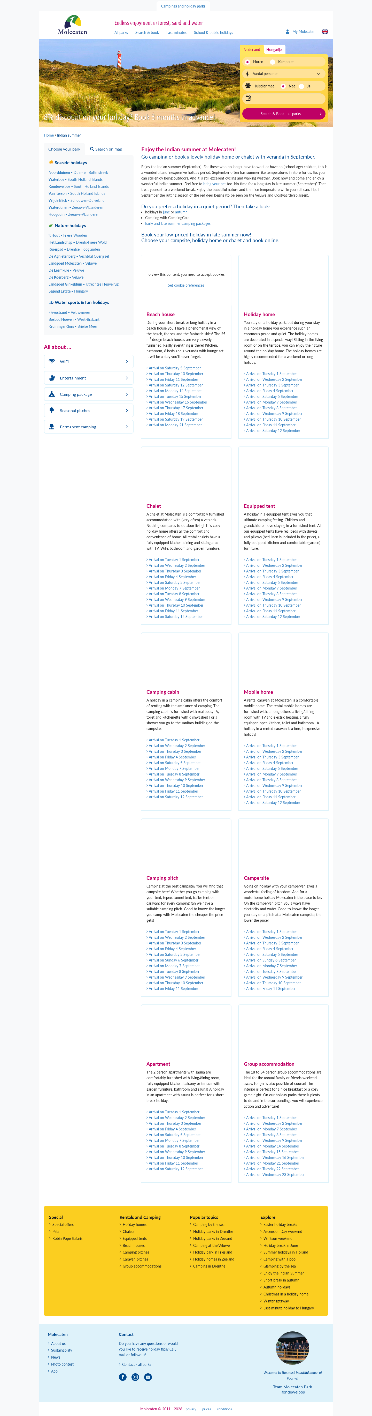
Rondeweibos (79, 186)
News (55, 1357)
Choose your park (64, 148)
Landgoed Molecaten (73, 263)
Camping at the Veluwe (211, 1245)
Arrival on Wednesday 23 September (274, 1174)
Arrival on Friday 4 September (268, 391)
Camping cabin (162, 692)
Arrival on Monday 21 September (174, 425)
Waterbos (76, 179)
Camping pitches (136, 1252)
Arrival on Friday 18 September (172, 413)
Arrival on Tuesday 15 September (174, 396)
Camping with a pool (280, 1259)
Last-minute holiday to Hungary (289, 1308)
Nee (292, 86)
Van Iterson (77, 193)
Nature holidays (67, 225)
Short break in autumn (281, 1280)
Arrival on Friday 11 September (172, 379)
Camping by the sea (208, 1224)
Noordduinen (78, 172)
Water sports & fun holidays (79, 302)
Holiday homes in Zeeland (213, 1259)
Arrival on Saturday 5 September (173, 368)
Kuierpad (74, 249)
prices (206, 1409)
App (54, 1371)
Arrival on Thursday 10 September (174, 373)
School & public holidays (213, 32)
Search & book (147, 32)
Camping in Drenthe (209, 1266)
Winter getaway (276, 1301)
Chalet (153, 506)
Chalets (128, 1231)
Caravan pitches (135, 1259)
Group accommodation (269, 1064)
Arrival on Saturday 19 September (174, 419)
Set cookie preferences (186, 285)
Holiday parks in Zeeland (212, 1238)
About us (58, 1343)
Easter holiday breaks (280, 1224)
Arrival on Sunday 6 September (172, 960)
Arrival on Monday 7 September (270, 402)
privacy (191, 1409)
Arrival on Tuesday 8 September (270, 408)
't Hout (68, 235)
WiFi (58, 361)
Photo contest (62, 1364)
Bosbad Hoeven (74, 319)
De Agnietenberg (79, 256)
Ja (309, 86)
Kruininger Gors (73, 326)
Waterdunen (76, 207)
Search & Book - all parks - (282, 113)
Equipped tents (135, 1238)
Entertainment (66, 378)
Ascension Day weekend (283, 1231)
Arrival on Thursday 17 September (174, 408)
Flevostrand (69, 312)
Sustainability (61, 1350)
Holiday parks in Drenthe (213, 1231)
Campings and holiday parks (183, 6)
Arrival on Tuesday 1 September (270, 373)
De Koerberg (66, 277)
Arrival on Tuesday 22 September (271, 1169)
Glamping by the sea (280, 1266)
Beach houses (134, 1245)
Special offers (63, 1224)
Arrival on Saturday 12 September (174, 385)
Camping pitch (162, 878)
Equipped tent (259, 506)
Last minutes (176, 32)
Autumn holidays (277, 1287)
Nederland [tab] (252, 49)
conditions (224, 1409)
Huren (258, 61)
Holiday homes (134, 1224)
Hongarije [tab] (274, 49)
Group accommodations (142, 1266)
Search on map (106, 148)
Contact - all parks (136, 1364)
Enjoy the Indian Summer (284, 1273)
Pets (55, 1231)
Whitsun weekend (278, 1238)
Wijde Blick (77, 200)
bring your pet (214, 184)
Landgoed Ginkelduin (84, 284)
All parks (121, 32)
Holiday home (259, 314)
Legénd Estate (68, 291)
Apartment (158, 1064)
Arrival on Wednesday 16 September (176, 402)
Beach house (160, 314)
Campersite (256, 878)
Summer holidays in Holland (286, 1252)
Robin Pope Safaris (67, 1238)
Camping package (69, 394)
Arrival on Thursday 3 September (271, 385)
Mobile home (258, 692)
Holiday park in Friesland (212, 1252)
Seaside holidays (68, 162)
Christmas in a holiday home (286, 1294)
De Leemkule (66, 270)
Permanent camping (71, 426)
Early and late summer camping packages (178, 223)
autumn (181, 212)
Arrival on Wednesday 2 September (273, 379)
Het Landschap (78, 242)
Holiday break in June (281, 1245)
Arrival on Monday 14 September (174, 391)
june (166, 212)
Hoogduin (74, 214)
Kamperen (284, 61)
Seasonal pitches (68, 410)
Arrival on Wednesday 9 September (273, 413)
